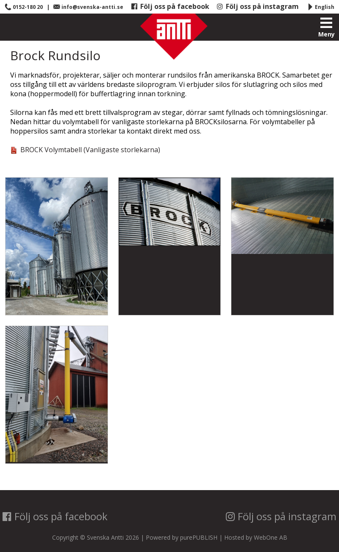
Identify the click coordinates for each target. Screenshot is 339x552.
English (320, 7)
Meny (326, 27)
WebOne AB (270, 537)
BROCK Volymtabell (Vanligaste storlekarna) (85, 149)
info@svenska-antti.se (88, 7)
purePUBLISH (198, 537)
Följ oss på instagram (257, 6)
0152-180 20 (24, 7)
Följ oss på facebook (170, 6)
